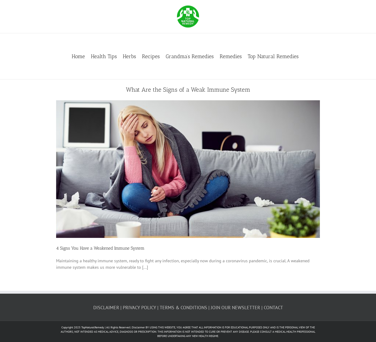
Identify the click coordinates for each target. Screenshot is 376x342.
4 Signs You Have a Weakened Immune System (100, 248)
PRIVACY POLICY (139, 307)
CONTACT (273, 307)
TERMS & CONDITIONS (183, 307)
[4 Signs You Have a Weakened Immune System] (188, 169)
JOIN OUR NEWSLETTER (235, 307)
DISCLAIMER (106, 307)
